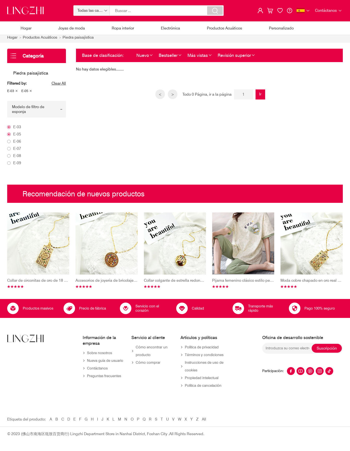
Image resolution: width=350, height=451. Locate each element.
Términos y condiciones (204, 357)
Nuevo (142, 57)
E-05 (24, 93)
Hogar (26, 28)
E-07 (17, 151)
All (204, 422)
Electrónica (170, 28)
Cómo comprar (148, 365)
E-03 (10, 93)
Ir (261, 96)
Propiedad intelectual (201, 380)
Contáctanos (97, 371)
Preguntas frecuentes (104, 378)
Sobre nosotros (99, 355)
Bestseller (168, 57)
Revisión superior (234, 57)
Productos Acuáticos (224, 28)
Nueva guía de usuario (105, 363)
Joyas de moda (71, 28)
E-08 (17, 158)
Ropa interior (123, 28)
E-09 (17, 165)
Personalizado (281, 28)
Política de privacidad (202, 350)
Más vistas (197, 57)
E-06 (17, 143)
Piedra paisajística (80, 40)
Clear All (59, 86)
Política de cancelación (203, 388)
